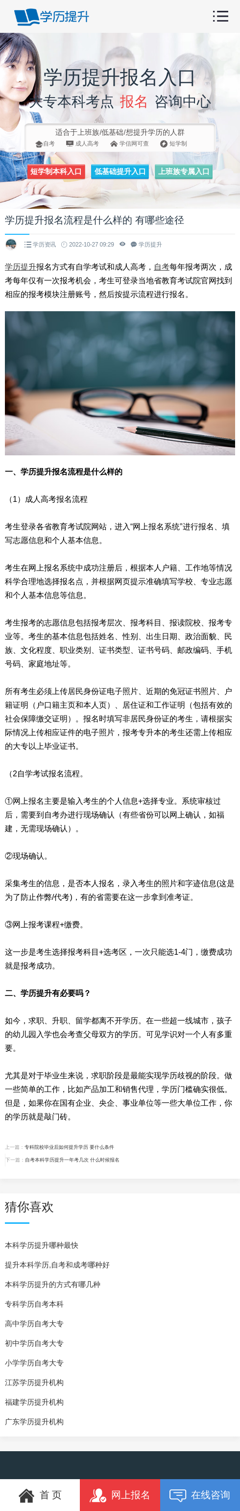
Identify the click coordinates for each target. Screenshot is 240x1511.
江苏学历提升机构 (34, 1382)
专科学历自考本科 (34, 1304)
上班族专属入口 (184, 171)
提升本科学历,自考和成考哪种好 (57, 1265)
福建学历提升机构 (34, 1402)
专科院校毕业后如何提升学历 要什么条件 (69, 1147)
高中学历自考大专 (34, 1323)
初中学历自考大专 (34, 1343)
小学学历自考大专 (34, 1363)
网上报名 (120, 1495)
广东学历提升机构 (34, 1421)
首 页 (40, 1495)
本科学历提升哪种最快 (41, 1245)
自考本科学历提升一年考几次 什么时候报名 (72, 1160)
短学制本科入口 (56, 171)
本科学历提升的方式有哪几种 (52, 1284)
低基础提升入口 (120, 171)
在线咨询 (199, 1495)
